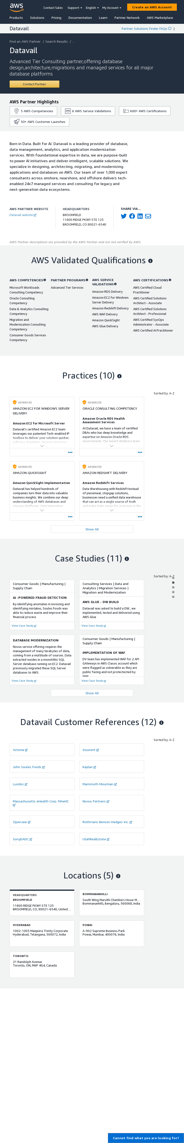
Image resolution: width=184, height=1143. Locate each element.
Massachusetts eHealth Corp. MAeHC (41, 802)
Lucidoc (20, 784)
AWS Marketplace (160, 17)
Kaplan (89, 767)
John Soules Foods (29, 767)
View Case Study (24, 625)
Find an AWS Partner (26, 41)
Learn (103, 17)
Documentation (80, 17)
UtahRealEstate (96, 839)
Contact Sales (53, 8)
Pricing (56, 17)
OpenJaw (22, 822)
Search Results (56, 41)
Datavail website (23, 215)
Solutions (37, 17)
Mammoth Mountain (100, 784)
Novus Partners (96, 801)
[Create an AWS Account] (152, 7)
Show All (92, 529)
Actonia (20, 750)
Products (16, 17)
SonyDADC (22, 839)
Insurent (91, 750)
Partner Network (127, 17)
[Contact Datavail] (34, 84)
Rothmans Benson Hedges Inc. (107, 822)
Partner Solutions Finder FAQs (146, 28)
